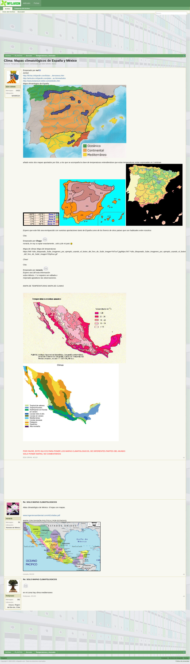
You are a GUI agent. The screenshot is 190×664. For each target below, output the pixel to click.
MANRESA (16, 96)
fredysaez (10, 596)
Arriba (186, 658)
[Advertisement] (81, 35)
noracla (9, 518)
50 (19, 522)
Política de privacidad (182, 661)
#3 (184, 596)
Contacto (164, 658)
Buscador (21, 12)
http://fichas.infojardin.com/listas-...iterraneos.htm (43, 76)
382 (18, 600)
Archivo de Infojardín (176, 658)
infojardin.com (20, 661)
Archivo (7, 9)
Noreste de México (13, 528)
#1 (184, 457)
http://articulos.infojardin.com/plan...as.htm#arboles (44, 78)
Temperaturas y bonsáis (20, 64)
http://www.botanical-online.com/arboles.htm (41, 81)
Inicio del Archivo (8, 12)
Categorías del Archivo (22, 8)
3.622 (18, 90)
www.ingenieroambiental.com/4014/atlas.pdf (41, 515)
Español (4, 658)
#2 (184, 574)
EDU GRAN (46, 64)
